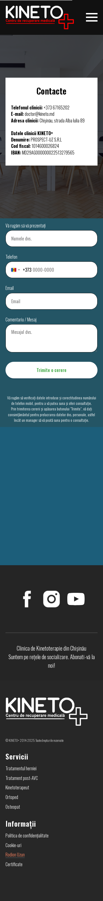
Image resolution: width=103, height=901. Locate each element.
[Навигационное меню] (92, 17)
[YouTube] (76, 599)
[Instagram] (51, 599)
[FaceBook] (27, 599)
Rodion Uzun (15, 854)
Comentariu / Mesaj (21, 319)
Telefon (11, 257)
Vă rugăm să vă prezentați (25, 225)
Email (9, 288)
